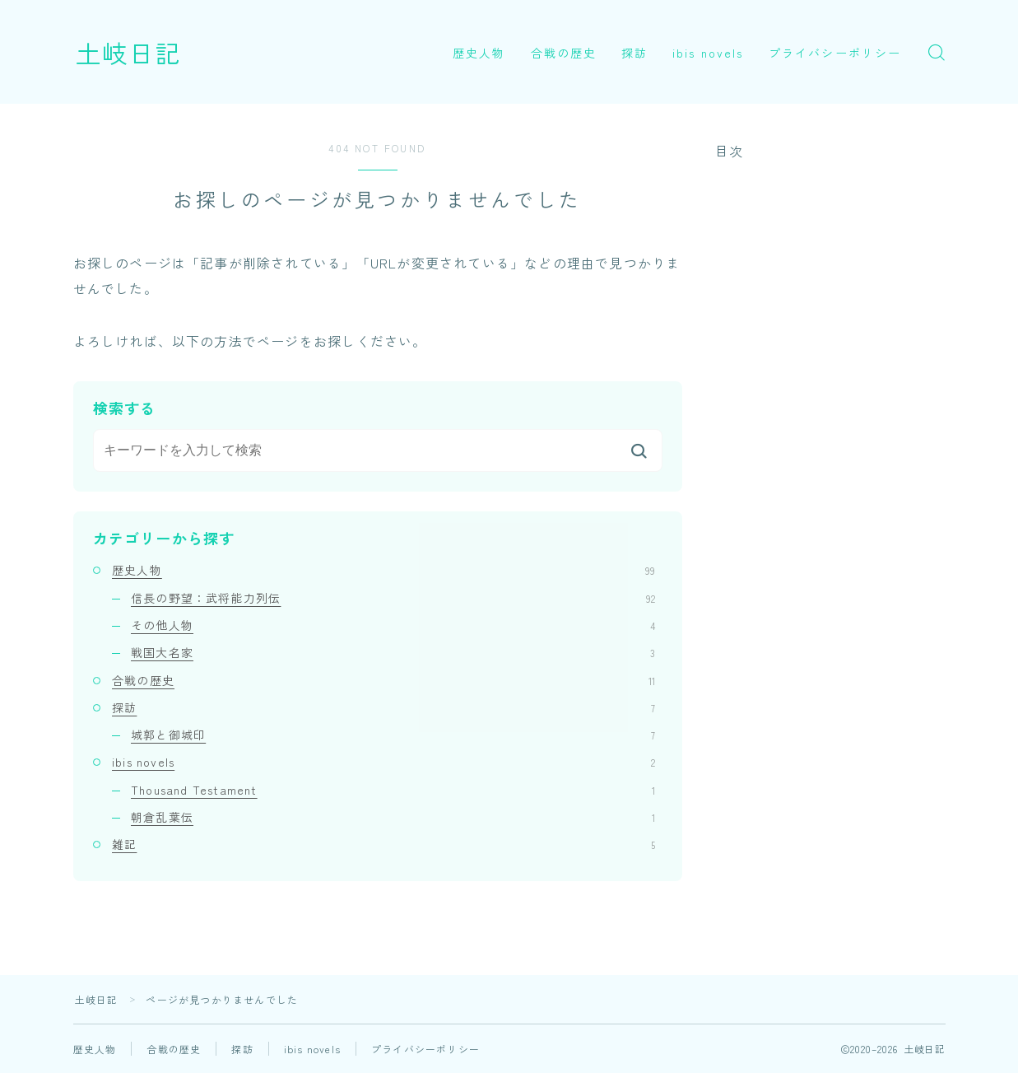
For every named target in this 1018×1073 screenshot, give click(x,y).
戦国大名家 (393, 652)
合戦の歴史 (564, 52)
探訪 (634, 52)
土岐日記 (128, 52)
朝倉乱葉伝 (393, 817)
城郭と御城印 (393, 734)
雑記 (383, 844)
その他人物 (393, 625)
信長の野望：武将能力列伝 (393, 598)
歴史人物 (479, 52)
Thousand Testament (393, 789)
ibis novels (707, 52)
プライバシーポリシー (835, 52)
